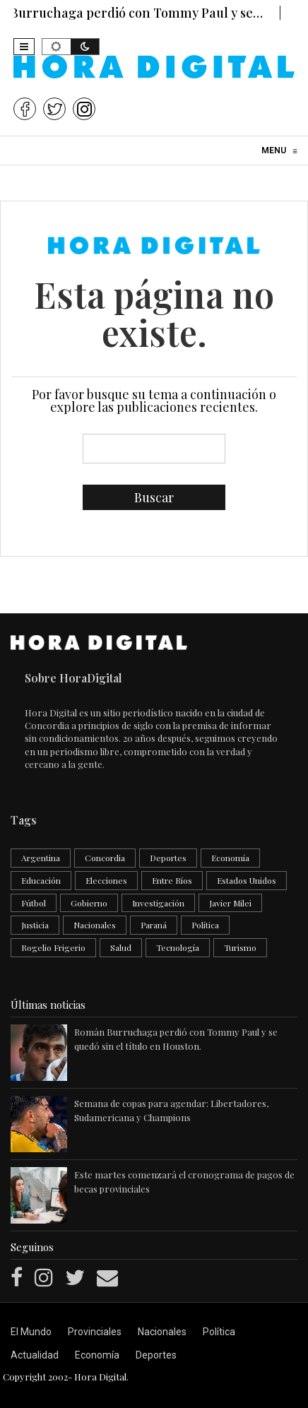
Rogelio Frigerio (53, 947)
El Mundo (31, 1331)
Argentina (40, 857)
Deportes (168, 857)
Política (205, 924)
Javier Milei (230, 903)
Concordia (105, 857)
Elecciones (106, 880)
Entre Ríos (172, 880)
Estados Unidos (246, 880)
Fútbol (33, 903)
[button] (24, 46)
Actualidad (35, 1355)
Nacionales (94, 924)
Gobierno (89, 903)
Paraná (154, 924)
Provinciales (95, 1331)
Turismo (240, 947)
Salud (120, 947)
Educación (41, 880)
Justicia (35, 924)
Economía (230, 857)
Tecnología (177, 947)
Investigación (158, 903)
